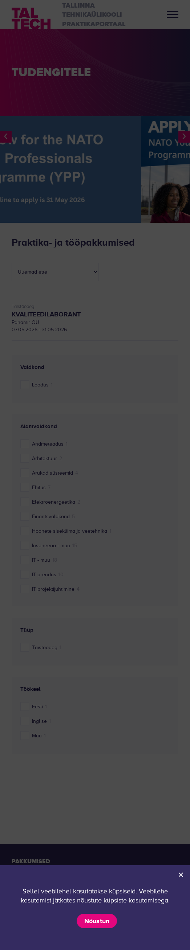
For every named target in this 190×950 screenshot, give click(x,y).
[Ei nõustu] (180, 874)
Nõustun (97, 921)
